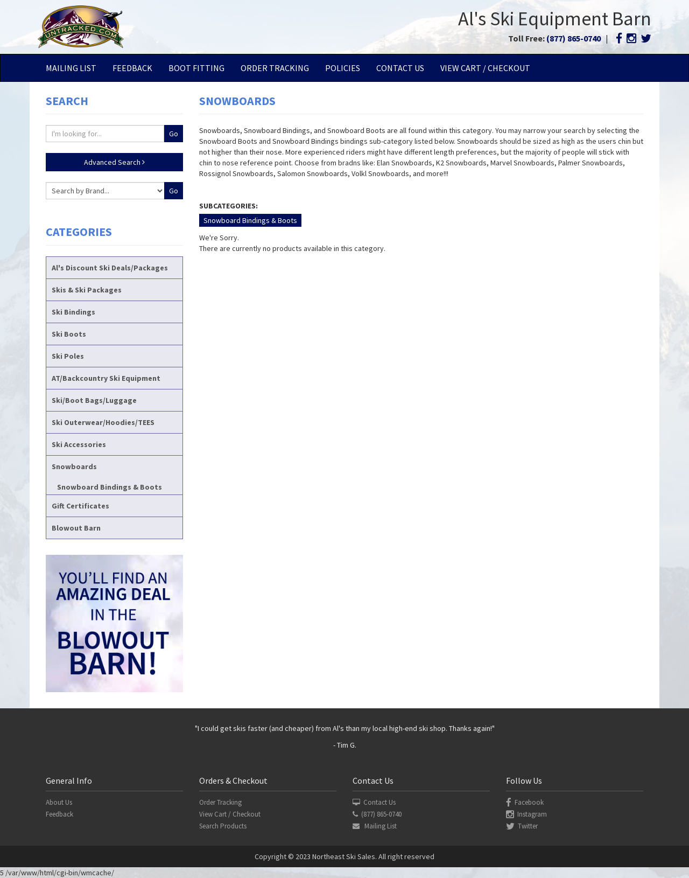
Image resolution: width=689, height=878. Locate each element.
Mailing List (71, 67)
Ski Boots (69, 334)
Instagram (526, 814)
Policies (342, 67)
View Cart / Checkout (485, 67)
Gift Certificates (80, 506)
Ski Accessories (79, 444)
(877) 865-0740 (573, 38)
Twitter (522, 826)
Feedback (132, 67)
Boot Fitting (196, 67)
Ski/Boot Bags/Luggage (94, 400)
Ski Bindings (73, 312)
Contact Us (400, 67)
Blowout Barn (76, 528)
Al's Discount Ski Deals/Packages (110, 268)
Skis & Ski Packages (87, 290)
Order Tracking (275, 67)
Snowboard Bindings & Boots (109, 487)
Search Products (223, 826)
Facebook (525, 802)
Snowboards (74, 466)
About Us (59, 802)
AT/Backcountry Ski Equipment (106, 378)
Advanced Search (114, 162)
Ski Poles (68, 356)
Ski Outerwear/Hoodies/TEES (103, 422)
